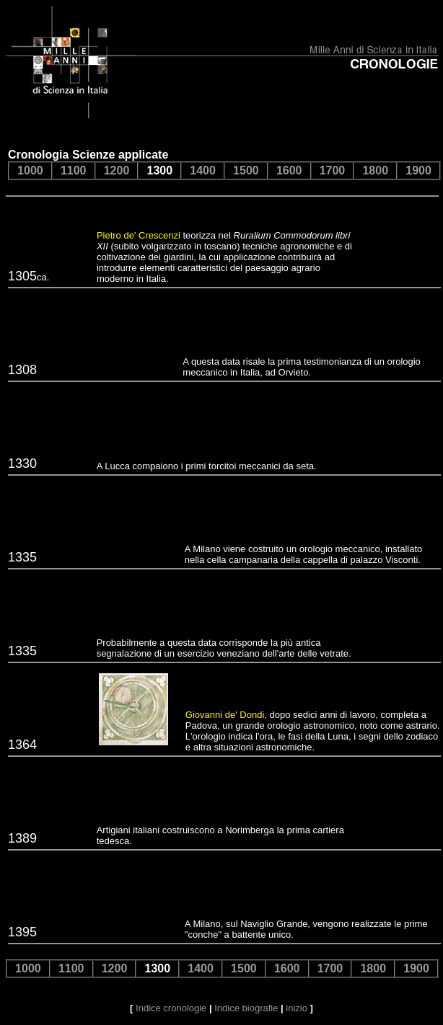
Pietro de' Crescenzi (138, 235)
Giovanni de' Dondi (224, 714)
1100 (74, 170)
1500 (246, 170)
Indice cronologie (171, 1008)
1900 (418, 170)
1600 (289, 170)
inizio (296, 1008)
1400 (203, 170)
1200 (117, 170)
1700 (333, 170)
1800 (375, 170)
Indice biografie (246, 1008)
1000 (30, 170)
